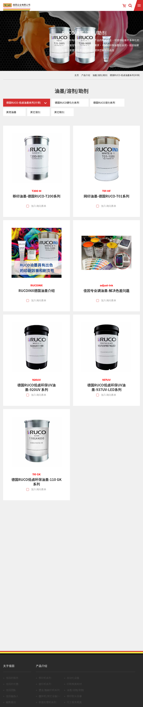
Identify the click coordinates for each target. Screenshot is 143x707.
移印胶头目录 (74, 700)
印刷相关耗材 (74, 688)
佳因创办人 (12, 700)
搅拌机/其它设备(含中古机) (54, 700)
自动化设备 (73, 681)
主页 (76, 75)
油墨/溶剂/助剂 (100, 75)
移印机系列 (45, 681)
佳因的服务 (12, 681)
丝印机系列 (45, 688)
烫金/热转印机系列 (49, 694)
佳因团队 (11, 694)
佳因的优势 (12, 688)
